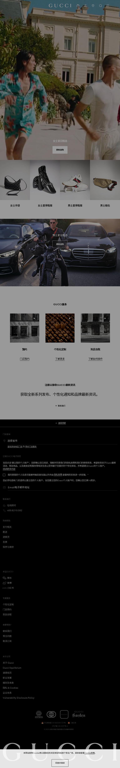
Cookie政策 (89, 753)
